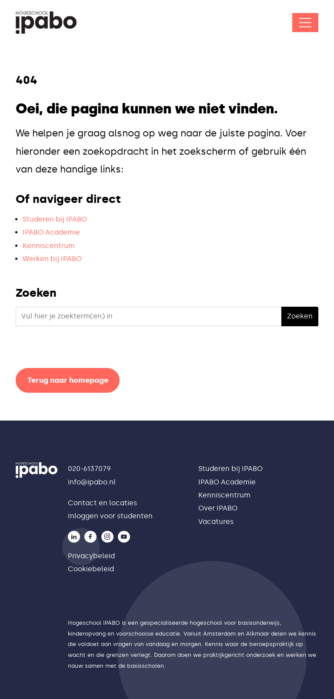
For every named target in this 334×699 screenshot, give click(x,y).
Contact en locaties (102, 503)
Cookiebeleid (91, 569)
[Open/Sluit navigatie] (305, 22)
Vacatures (216, 521)
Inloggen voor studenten (110, 516)
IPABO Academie (51, 232)
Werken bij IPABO (52, 259)
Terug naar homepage (67, 380)
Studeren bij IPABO (55, 219)
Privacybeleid (91, 556)
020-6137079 (89, 468)
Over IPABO (217, 508)
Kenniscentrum (49, 246)
